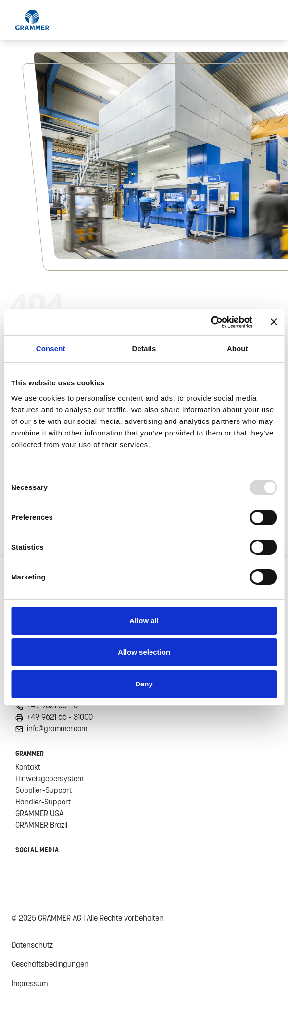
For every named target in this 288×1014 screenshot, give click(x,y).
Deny (144, 684)
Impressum (30, 983)
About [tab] (237, 348)
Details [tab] (144, 348)
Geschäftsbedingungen (50, 964)
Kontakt (27, 767)
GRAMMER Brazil (41, 825)
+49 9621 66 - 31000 (60, 717)
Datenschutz (32, 944)
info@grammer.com (57, 728)
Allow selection (144, 652)
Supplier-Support (43, 790)
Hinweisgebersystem (49, 778)
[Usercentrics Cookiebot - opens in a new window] (210, 322)
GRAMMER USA (39, 813)
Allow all (144, 621)
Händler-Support (43, 801)
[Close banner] (273, 321)
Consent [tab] (50, 348)
